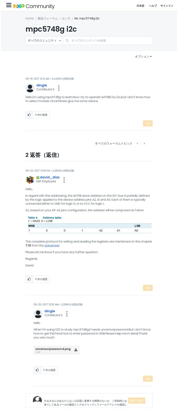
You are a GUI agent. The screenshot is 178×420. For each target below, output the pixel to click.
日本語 (140, 6)
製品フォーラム (48, 18)
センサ (66, 18)
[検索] (108, 40)
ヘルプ (153, 6)
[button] (58, 88)
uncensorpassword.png (53, 349)
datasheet (52, 245)
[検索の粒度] (44, 40)
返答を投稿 (136, 400)
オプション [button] (142, 56)
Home (30, 18)
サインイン (167, 6)
